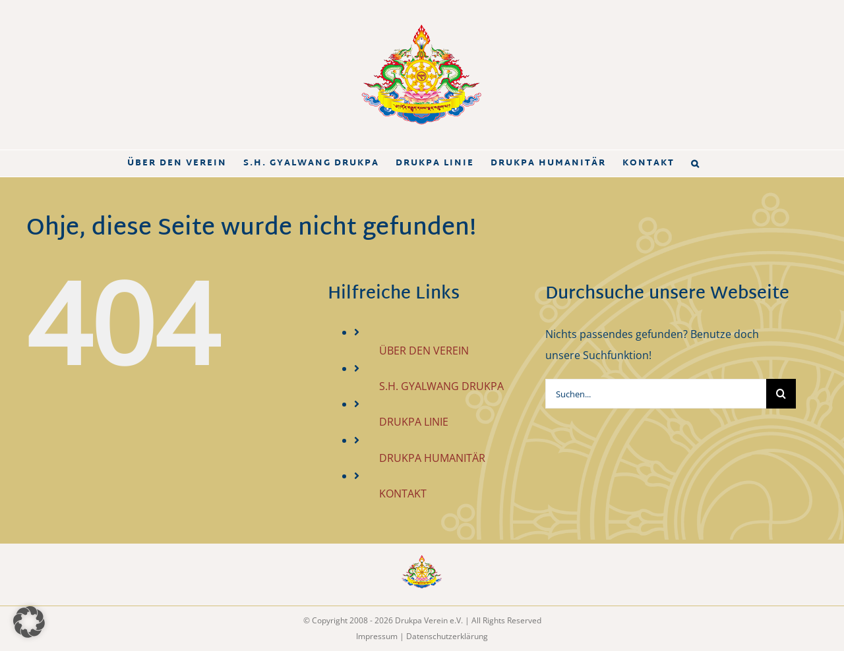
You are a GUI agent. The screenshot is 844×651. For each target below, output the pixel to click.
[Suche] (781, 394)
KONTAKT (403, 493)
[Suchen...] (655, 394)
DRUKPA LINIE (413, 421)
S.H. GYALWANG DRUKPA (441, 386)
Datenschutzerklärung (447, 636)
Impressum (377, 636)
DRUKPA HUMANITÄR (432, 458)
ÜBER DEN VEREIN (424, 350)
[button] (695, 163)
